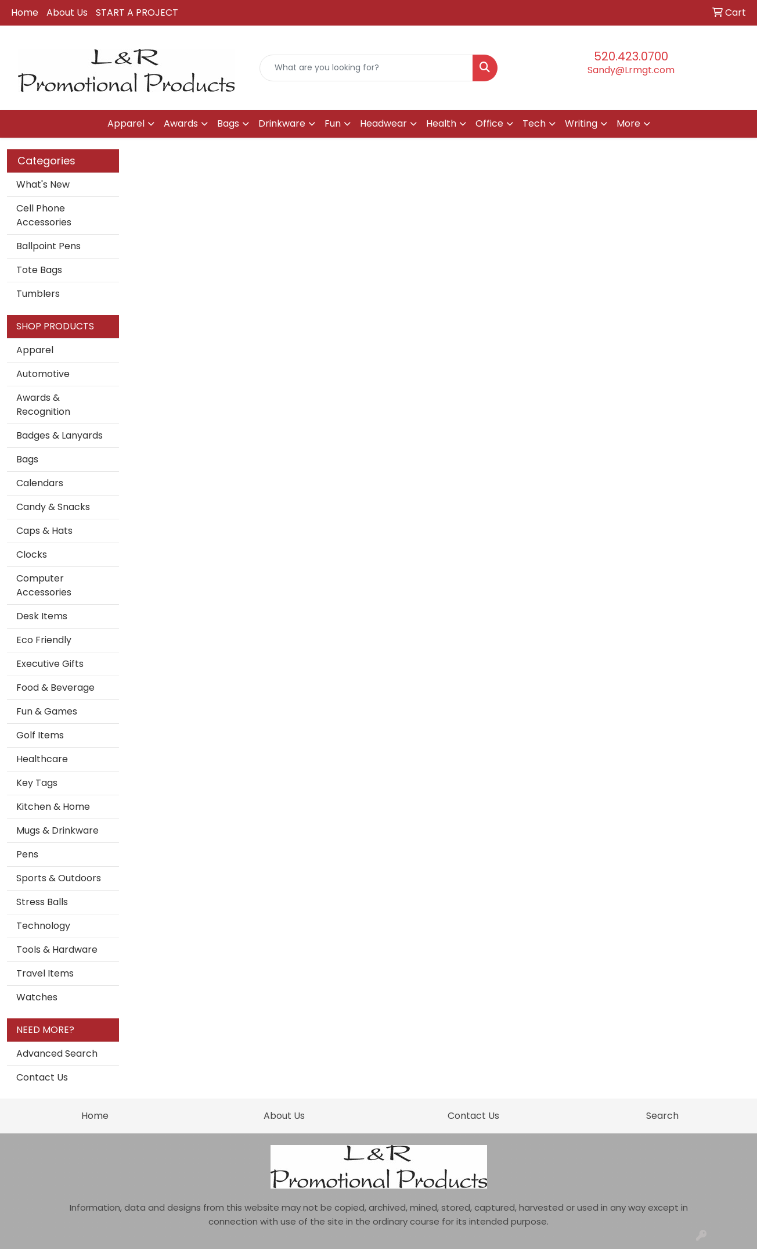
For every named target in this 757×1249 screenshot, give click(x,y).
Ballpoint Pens (48, 246)
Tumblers (38, 293)
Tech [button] (534, 123)
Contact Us (42, 1077)
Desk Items (41, 616)
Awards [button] (181, 123)
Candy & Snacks (53, 507)
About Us (67, 12)
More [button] (628, 123)
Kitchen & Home (53, 806)
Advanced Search (57, 1053)
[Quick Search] (366, 68)
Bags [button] (228, 123)
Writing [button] (581, 123)
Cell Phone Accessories (43, 215)
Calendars (39, 483)
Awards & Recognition (43, 404)
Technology (43, 925)
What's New (43, 184)
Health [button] (441, 123)
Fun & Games (46, 711)
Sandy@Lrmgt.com (631, 70)
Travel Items (45, 973)
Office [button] (489, 123)
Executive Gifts (50, 663)
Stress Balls (42, 902)
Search (662, 1115)
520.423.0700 (631, 56)
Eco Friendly (43, 640)
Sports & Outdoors (58, 878)
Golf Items (40, 735)
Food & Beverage (55, 687)
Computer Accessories (43, 585)
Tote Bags (39, 270)
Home (24, 12)
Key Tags (36, 782)
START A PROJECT (137, 12)
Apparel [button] (126, 123)
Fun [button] (333, 123)
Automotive (43, 374)
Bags (27, 459)
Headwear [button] (383, 123)
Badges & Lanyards (59, 435)
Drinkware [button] (281, 123)
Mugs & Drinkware (57, 830)
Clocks (31, 554)
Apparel (34, 350)
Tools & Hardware (57, 949)
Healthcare (42, 759)
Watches (36, 997)
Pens (27, 854)
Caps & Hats (44, 530)
